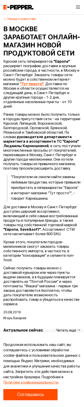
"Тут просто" (32, 84)
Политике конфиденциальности (30, 383)
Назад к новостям (20, 19)
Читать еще (68, 330)
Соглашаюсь (30, 394)
